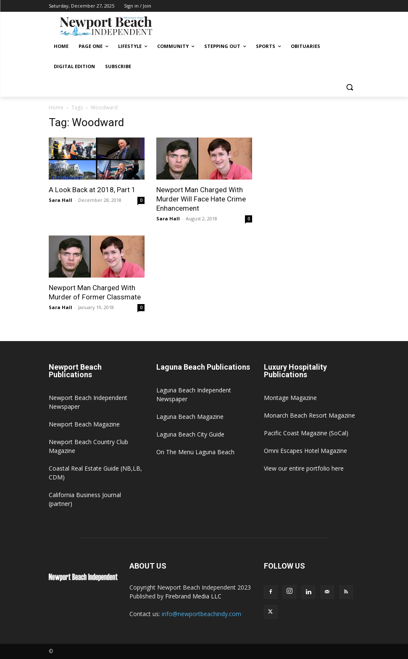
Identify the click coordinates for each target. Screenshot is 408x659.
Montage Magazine (290, 398)
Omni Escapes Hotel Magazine (305, 451)
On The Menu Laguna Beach (195, 452)
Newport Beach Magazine (84, 424)
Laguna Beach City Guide (190, 434)
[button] (350, 87)
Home (56, 107)
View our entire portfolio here (304, 468)
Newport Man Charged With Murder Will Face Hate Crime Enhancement (201, 198)
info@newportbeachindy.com (201, 614)
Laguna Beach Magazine (190, 417)
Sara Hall (60, 200)
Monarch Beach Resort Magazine (309, 415)
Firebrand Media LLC (193, 596)
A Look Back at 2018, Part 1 (92, 189)
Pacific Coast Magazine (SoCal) (306, 433)
